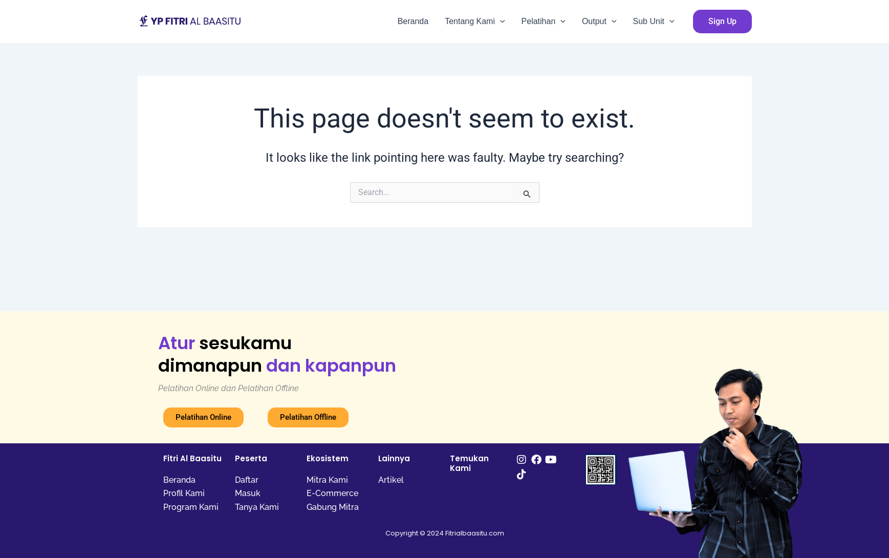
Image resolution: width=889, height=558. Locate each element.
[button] (722, 21)
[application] (500, 21)
